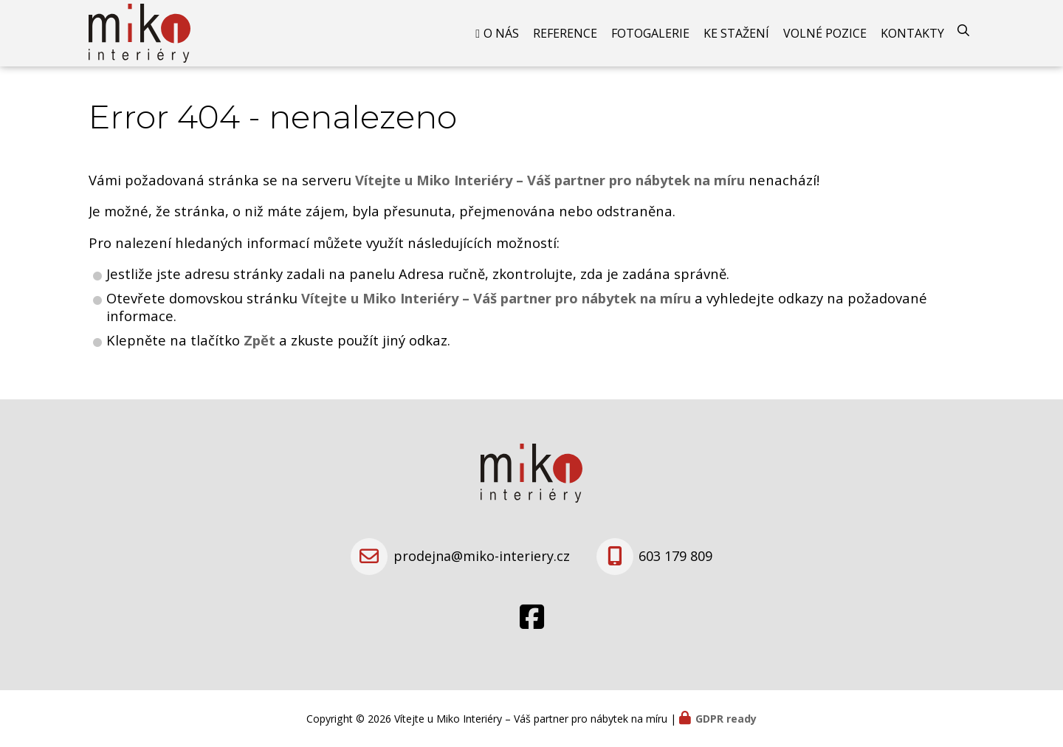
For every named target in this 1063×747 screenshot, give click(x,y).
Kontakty (912, 33)
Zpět (259, 340)
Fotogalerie (650, 33)
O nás (501, 33)
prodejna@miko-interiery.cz (481, 556)
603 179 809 (675, 556)
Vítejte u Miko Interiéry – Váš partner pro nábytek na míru (496, 298)
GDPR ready (726, 719)
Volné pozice (825, 33)
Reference (565, 33)
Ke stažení (736, 33)
